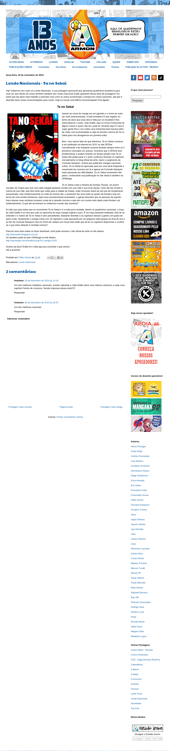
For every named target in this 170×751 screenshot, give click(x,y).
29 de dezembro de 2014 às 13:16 (41, 280)
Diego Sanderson (139, 475)
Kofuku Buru (137, 553)
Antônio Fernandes (140, 456)
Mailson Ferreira (139, 563)
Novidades (136, 703)
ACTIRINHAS (36, 62)
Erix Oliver (136, 485)
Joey (133, 534)
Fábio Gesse (137, 500)
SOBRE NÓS (133, 62)
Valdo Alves (136, 626)
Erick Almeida (137, 480)
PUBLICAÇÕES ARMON (20, 67)
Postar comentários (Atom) (70, 417)
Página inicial (66, 407)
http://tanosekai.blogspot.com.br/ (22, 234)
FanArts (135, 689)
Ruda (133, 617)
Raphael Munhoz (139, 592)
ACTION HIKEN (16, 62)
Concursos (136, 679)
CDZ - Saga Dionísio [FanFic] (145, 659)
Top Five (135, 708)
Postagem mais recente (20, 407)
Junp (133, 544)
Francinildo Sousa (140, 495)
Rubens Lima (137, 612)
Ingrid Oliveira (137, 519)
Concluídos (43, 67)
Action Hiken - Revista (142, 650)
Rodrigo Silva (137, 607)
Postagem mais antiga (111, 407)
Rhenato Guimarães (141, 602)
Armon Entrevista (139, 654)
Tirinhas (115, 67)
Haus (133, 514)
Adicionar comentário (18, 318)
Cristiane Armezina (140, 466)
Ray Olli (135, 597)
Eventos (135, 684)
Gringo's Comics (139, 509)
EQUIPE (116, 62)
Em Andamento (79, 67)
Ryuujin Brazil (137, 621)
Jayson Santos (138, 524)
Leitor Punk (136, 693)
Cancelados (99, 67)
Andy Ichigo (136, 451)
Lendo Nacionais (27, 262)
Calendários (137, 664)
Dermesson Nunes (140, 471)
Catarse (135, 669)
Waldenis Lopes (139, 636)
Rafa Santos (137, 587)
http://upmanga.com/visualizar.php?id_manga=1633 (31, 240)
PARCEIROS (151, 62)
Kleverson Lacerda (140, 548)
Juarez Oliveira (138, 539)
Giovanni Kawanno (140, 505)
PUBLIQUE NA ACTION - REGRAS (141, 67)
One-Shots (61, 67)
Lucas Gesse (137, 558)
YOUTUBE (85, 62)
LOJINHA (53, 62)
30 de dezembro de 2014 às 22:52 (41, 302)
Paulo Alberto (137, 578)
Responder (19, 292)
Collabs (134, 674)
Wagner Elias (137, 631)
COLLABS (101, 62)
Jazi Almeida (137, 529)
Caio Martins (137, 461)
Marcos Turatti (138, 568)
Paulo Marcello (138, 582)
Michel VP (136, 573)
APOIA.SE (69, 62)
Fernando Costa (139, 490)
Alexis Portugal (138, 446)
